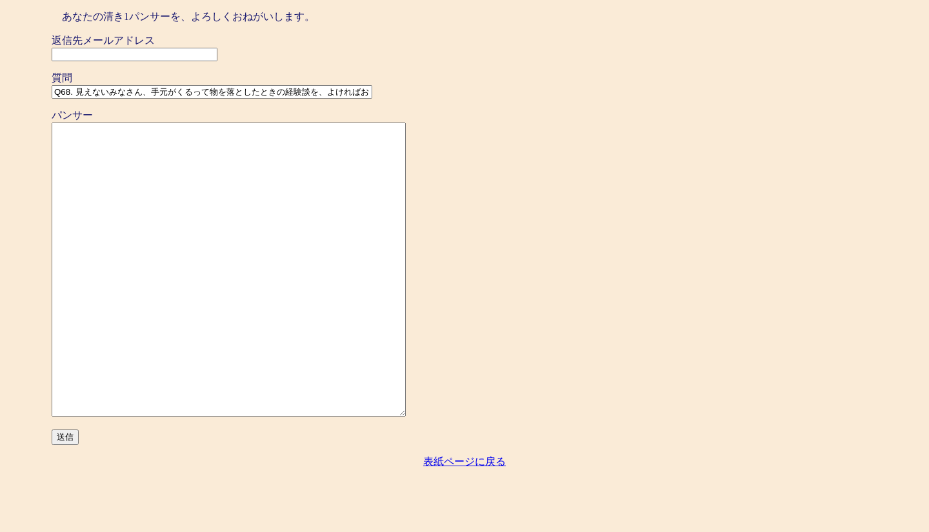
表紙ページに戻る (464, 519)
